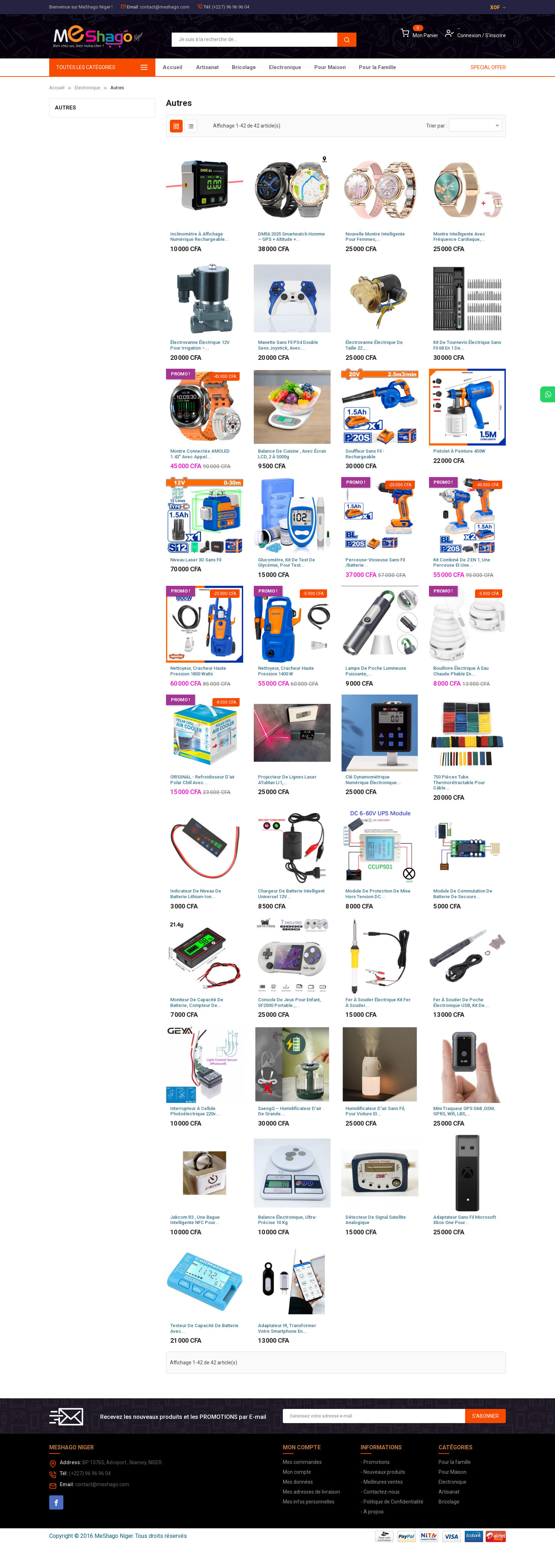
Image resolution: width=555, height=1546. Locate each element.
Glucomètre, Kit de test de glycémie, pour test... (286, 562)
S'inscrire (495, 35)
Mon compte (297, 1472)
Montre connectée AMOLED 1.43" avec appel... (200, 453)
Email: (133, 7)
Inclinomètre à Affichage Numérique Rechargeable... (199, 236)
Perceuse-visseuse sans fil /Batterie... (375, 562)
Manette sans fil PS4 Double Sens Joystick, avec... (288, 345)
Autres (65, 107)
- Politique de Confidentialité (392, 1502)
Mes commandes (302, 1462)
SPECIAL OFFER (488, 67)
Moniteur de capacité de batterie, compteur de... (196, 1002)
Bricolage (350, 67)
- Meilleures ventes (382, 1482)
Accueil (172, 67)
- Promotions (375, 1462)
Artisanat (388, 67)
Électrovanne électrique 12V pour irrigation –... (199, 345)
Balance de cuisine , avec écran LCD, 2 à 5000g (292, 453)
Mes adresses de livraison (311, 1492)
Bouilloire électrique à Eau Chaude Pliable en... (460, 671)
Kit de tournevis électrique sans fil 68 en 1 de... (467, 345)
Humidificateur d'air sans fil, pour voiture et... (375, 1111)
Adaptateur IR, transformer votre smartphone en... (287, 1328)
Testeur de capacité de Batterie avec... (204, 1328)
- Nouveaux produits (383, 1472)
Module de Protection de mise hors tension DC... (378, 893)
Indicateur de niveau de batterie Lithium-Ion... (195, 893)
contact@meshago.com (164, 7)
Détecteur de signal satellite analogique (375, 1219)
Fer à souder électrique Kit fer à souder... (378, 1002)
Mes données (298, 1482)
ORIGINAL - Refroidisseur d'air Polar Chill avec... (202, 779)
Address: (70, 1462)
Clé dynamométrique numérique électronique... (373, 779)
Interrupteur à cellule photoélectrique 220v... (194, 1111)
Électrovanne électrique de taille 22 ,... (374, 345)
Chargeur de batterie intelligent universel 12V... (291, 893)
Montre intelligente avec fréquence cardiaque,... (459, 236)
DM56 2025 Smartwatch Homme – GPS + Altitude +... (291, 236)
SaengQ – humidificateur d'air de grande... (289, 1111)
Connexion (469, 35)
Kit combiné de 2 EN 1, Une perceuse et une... (461, 562)
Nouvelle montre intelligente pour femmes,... (375, 236)
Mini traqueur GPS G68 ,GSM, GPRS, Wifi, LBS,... (464, 1111)
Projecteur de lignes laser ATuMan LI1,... (287, 779)
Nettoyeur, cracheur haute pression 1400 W (286, 671)
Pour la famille (455, 1462)
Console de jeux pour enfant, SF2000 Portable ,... (289, 1002)
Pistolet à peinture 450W (459, 451)
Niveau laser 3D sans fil (195, 559)
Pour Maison (262, 67)
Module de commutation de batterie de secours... (462, 893)
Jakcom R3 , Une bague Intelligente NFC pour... (195, 1219)
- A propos (372, 1511)
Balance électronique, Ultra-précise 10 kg (287, 1219)
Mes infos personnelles (308, 1502)
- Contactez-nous (380, 1492)
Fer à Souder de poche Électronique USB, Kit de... (461, 1002)
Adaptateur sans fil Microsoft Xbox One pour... (464, 1219)
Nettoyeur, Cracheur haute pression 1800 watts (198, 671)
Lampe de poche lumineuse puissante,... (375, 671)
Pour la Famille (214, 67)
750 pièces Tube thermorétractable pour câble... (459, 782)
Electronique (308, 67)
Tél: (207, 7)
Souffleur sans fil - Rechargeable (364, 453)
